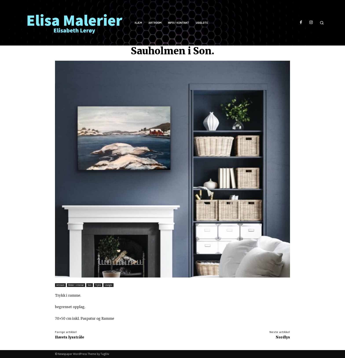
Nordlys (283, 337)
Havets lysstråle (69, 337)
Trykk (98, 285)
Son (89, 285)
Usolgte (108, 285)
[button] (322, 23)
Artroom (60, 285)
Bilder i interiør (76, 285)
